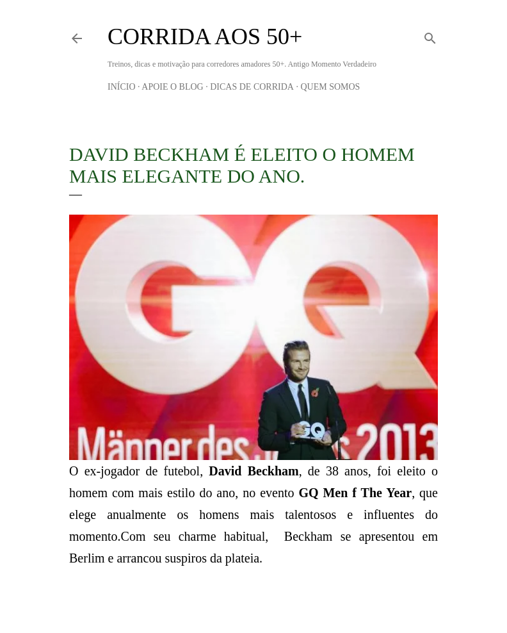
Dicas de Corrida (252, 87)
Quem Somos (330, 87)
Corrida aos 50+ (205, 36)
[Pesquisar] (430, 36)
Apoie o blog (172, 87)
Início (122, 87)
